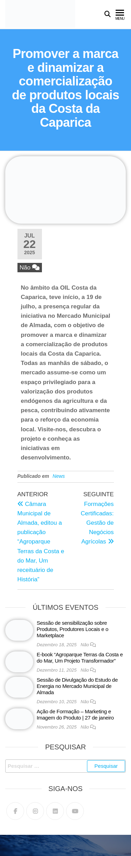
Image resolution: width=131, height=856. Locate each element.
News (59, 476)
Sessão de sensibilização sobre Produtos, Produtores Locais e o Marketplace (72, 629)
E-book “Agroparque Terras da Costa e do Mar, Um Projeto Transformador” (80, 657)
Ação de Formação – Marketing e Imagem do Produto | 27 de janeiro (75, 714)
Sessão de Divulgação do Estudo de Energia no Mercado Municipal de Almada (77, 686)
